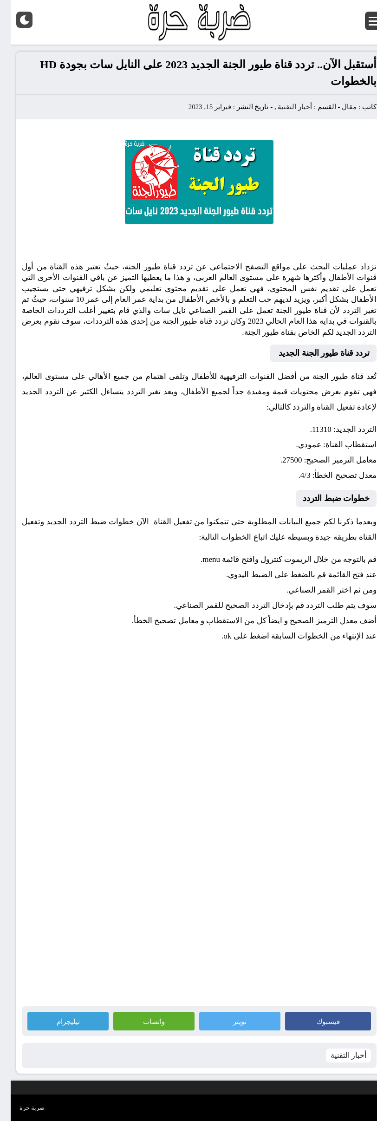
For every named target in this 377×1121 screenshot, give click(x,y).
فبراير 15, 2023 (199, 107)
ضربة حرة (21, 1107)
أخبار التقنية (284, 107)
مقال (338, 107)
